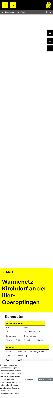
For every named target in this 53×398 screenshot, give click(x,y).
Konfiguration (30, 379)
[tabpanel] (26, 151)
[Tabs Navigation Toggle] (47, 12)
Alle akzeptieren (45, 379)
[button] (13, 5)
